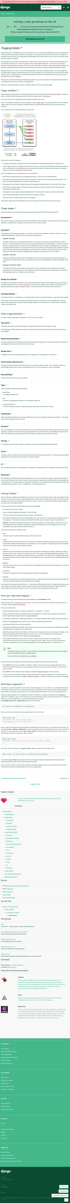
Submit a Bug (5, 1083)
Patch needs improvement (13, 844)
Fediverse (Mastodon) (7, 1129)
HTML (14, 965)
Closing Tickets (9, 871)
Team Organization (6, 1054)
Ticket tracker (5, 954)
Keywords (9, 868)
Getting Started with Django (9, 1051)
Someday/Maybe (11, 829)
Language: (63, 1191)
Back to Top (35, 784)
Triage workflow (9, 814)
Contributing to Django (13, 912)
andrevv (5, 1192)
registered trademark (47, 1197)
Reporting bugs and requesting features (13, 778)
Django (5, 7)
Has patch (9, 835)
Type (7, 850)
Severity (8, 856)
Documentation (8, 13)
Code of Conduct (6, 1060)
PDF (18, 965)
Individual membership (7, 1089)
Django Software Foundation (9, 1057)
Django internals (9, 909)
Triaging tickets (7, 811)
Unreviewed (9, 820)
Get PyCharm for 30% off (35, 39)
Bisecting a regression (11, 877)
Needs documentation (12, 838)
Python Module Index (9, 897)
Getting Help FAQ (6, 1103)
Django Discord (5, 1106)
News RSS (4, 1138)
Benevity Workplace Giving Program (11, 1161)
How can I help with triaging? (13, 874)
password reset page (19, 604)
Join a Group (4, 1077)
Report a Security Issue (7, 1086)
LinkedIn (3, 1135)
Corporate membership (7, 1155)
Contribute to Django (7, 1080)
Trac (9, 52)
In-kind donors (6, 1179)
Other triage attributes (11, 832)
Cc (7, 865)
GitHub (3, 1123)
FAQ (2, 924)
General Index (7, 894)
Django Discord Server (8, 939)
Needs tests (9, 841)
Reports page (14, 651)
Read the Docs (12, 967)
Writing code (64, 778)
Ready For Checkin (11, 826)
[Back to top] (66, 1200)
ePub (21, 965)
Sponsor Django (5, 1152)
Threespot (5, 1187)
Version (8, 859)
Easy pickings (14, 621)
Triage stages (8, 817)
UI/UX (8, 862)
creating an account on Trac (23, 602)
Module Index (9, 932)
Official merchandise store (8, 1158)
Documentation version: (60, 1195)
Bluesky (3, 1132)
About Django (5, 1048)
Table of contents (8, 891)
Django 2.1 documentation (10, 906)
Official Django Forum (8, 947)
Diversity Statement (6, 1063)
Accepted (9, 823)
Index (2, 932)
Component (9, 853)
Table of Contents (22, 932)
